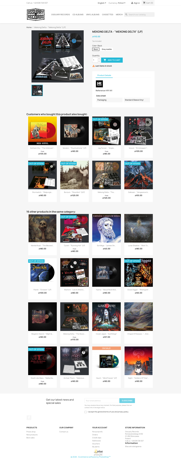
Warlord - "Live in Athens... (74, 290)
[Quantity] (95, 60)
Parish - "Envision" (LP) (42, 290)
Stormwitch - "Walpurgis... (42, 192)
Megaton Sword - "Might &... (42, 334)
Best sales (30, 438)
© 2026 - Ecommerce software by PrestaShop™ (90, 457)
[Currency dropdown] (122, 3)
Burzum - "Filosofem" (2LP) (74, 192)
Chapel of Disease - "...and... (138, 334)
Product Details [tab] (104, 75)
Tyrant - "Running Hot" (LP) (74, 245)
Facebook (29, 417)
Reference (100, 90)
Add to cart (112, 60)
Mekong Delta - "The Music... (74, 334)
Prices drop (31, 432)
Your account (99, 427)
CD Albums (77, 14)
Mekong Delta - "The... (106, 192)
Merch (119, 14)
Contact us (63, 432)
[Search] (139, 14)
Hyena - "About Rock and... (106, 290)
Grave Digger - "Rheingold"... (138, 290)
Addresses (96, 441)
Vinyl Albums (92, 14)
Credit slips (96, 438)
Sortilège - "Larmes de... (106, 245)
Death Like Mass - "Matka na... (42, 378)
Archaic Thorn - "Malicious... (74, 378)
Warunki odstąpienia (133, 446)
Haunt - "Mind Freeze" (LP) (106, 378)
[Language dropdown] (102, 3)
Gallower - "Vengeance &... (138, 192)
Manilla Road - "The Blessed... (42, 245)
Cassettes (107, 14)
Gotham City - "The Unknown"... (42, 148)
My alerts (96, 447)
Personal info (97, 432)
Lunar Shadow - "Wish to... (138, 245)
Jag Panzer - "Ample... (106, 148)
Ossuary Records (60, 14)
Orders (95, 435)
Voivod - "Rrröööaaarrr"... (138, 148)
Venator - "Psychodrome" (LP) (74, 148)
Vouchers (96, 444)
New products (32, 435)
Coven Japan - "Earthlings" (106, 334)
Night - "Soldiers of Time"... (138, 378)
